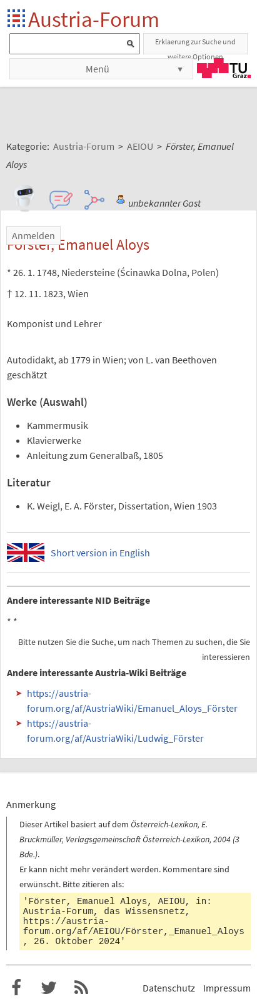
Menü (97, 68)
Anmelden (33, 235)
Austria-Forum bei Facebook (16, 988)
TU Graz (224, 68)
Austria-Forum (93, 19)
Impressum (227, 988)
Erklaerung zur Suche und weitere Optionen (195, 45)
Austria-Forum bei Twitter (49, 988)
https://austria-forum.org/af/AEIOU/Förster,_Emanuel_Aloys (133, 927)
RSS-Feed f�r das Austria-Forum (81, 988)
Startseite (17, 19)
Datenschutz (169, 988)
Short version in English (100, 552)
